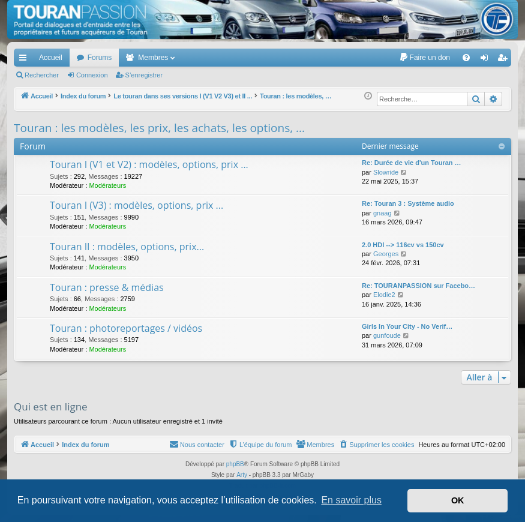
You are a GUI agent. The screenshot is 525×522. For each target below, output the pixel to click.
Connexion (92, 75)
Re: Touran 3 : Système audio (408, 203)
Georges (385, 253)
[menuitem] (424, 58)
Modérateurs (107, 185)
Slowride (385, 172)
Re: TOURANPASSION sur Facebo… (418, 285)
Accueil (50, 57)
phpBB (235, 464)
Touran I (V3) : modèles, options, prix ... (136, 205)
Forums (100, 57)
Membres (153, 57)
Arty (241, 475)
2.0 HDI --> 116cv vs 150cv (403, 244)
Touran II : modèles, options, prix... (127, 246)
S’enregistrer (144, 75)
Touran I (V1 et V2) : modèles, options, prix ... (149, 164)
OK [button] (457, 500)
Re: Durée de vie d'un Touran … (411, 162)
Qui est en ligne (51, 406)
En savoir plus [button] (351, 500)
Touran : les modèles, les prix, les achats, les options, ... (159, 128)
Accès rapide (25, 60)
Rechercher (42, 75)
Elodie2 (384, 294)
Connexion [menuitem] (487, 60)
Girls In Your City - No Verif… (407, 326)
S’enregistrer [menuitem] (505, 60)
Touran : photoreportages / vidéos (126, 328)
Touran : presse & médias (107, 287)
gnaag (382, 213)
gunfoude (387, 335)
